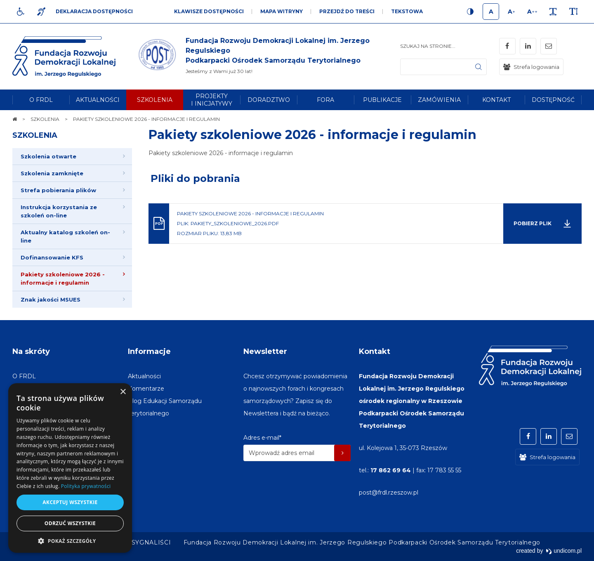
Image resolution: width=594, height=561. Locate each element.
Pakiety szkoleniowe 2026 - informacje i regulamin (312, 134)
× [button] (123, 392)
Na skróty (31, 351)
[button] (70, 540)
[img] (268, 56)
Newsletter (265, 351)
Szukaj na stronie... (427, 46)
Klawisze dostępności (209, 11)
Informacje (149, 351)
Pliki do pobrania (195, 178)
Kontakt (374, 351)
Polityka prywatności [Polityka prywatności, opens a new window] (86, 486)
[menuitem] (40, 100)
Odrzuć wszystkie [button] (70, 523)
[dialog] (70, 468)
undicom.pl (564, 550)
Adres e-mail (262, 437)
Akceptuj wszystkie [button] (69, 502)
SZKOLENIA (34, 135)
